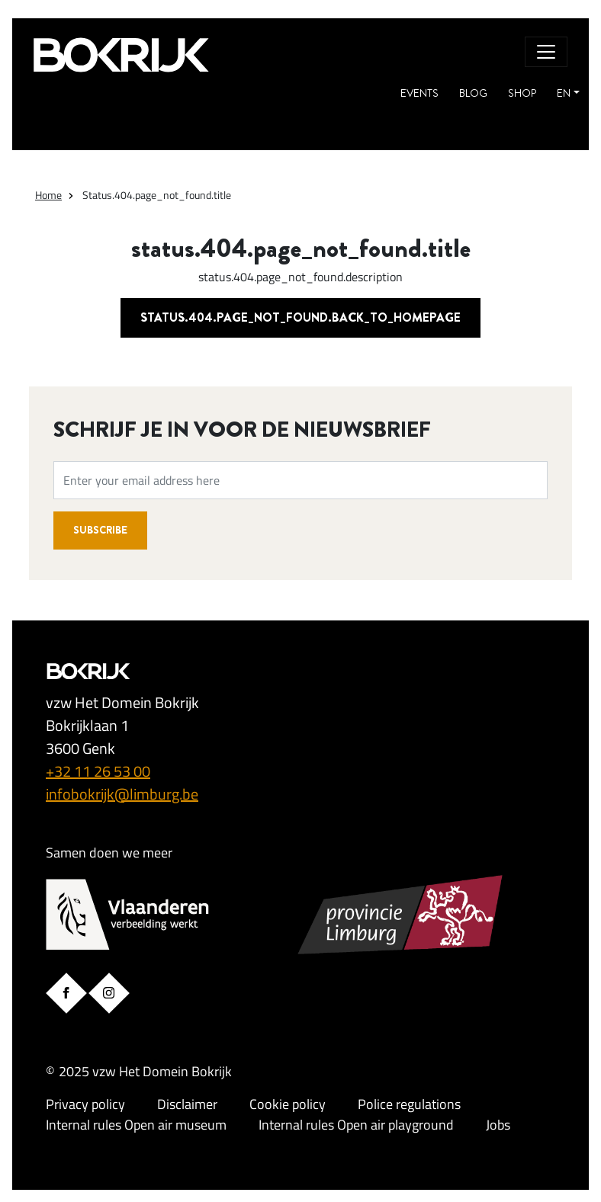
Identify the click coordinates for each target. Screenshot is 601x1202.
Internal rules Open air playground (356, 1124)
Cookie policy (287, 1104)
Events (419, 93)
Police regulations (409, 1104)
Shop (522, 93)
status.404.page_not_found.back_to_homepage (300, 317)
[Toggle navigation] (546, 52)
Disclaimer (187, 1104)
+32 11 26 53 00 (98, 771)
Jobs (498, 1124)
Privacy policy (85, 1104)
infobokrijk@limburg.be (122, 794)
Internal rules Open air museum (136, 1124)
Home (48, 195)
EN (563, 93)
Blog (473, 93)
